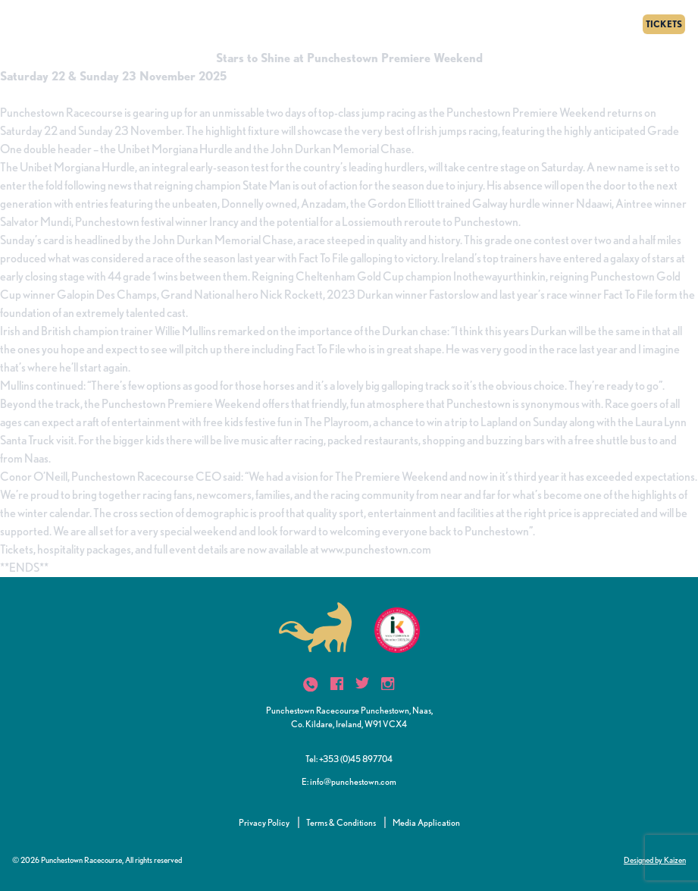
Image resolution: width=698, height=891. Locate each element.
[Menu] (17, 24)
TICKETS (664, 24)
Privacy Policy (264, 822)
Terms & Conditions (341, 822)
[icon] (310, 684)
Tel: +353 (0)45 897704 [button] (349, 758)
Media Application (426, 822)
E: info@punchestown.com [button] (349, 781)
